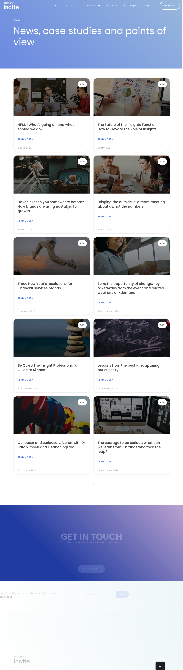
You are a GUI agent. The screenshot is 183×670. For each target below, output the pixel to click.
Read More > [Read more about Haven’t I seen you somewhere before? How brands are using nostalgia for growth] (25, 220)
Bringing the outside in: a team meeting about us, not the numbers (131, 204)
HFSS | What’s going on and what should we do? (46, 126)
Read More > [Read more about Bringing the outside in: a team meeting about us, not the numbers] (105, 216)
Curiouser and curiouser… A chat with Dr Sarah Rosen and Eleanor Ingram (51, 444)
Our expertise (91, 5)
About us (70, 5)
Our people (130, 5)
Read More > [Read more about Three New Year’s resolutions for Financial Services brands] (25, 298)
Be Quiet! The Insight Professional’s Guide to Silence (47, 367)
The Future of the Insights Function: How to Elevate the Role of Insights (127, 126)
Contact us (169, 5)
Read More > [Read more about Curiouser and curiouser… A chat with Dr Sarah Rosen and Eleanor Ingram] (25, 457)
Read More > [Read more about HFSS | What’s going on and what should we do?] (25, 139)
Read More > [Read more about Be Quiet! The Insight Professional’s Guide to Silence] (25, 380)
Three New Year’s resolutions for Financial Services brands (45, 285)
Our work (112, 5)
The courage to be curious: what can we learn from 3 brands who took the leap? (129, 447)
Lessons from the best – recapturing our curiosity (129, 367)
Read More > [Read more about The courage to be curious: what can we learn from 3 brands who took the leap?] (105, 461)
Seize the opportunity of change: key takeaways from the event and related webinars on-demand (131, 288)
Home (55, 5)
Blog (146, 5)
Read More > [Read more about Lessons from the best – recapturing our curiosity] (105, 380)
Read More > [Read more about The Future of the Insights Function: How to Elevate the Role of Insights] (105, 139)
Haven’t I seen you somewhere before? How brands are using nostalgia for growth (51, 206)
